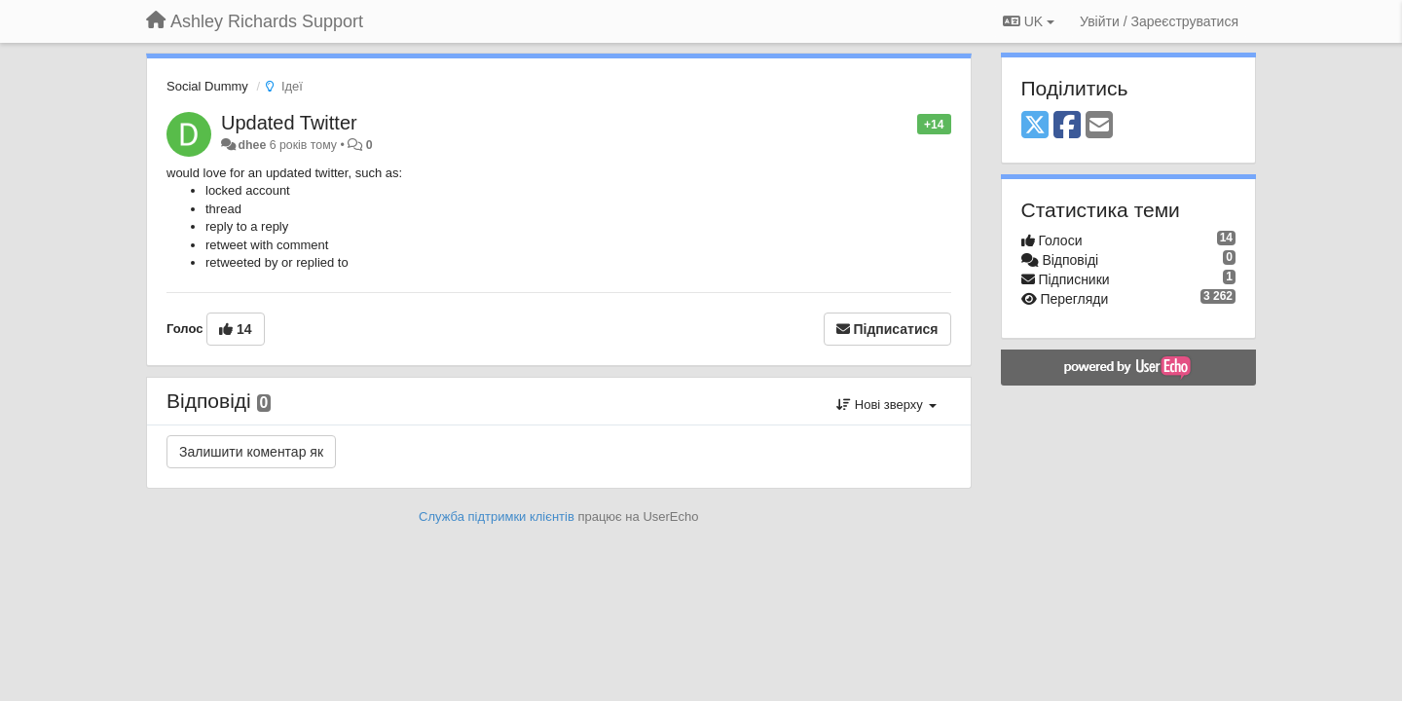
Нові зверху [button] (886, 404)
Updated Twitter (289, 122)
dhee (252, 145)
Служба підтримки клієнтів (496, 516)
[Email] (1099, 126)
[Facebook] (1067, 126)
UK (1028, 21)
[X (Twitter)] (1035, 126)
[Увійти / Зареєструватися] (1159, 21)
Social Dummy (207, 86)
